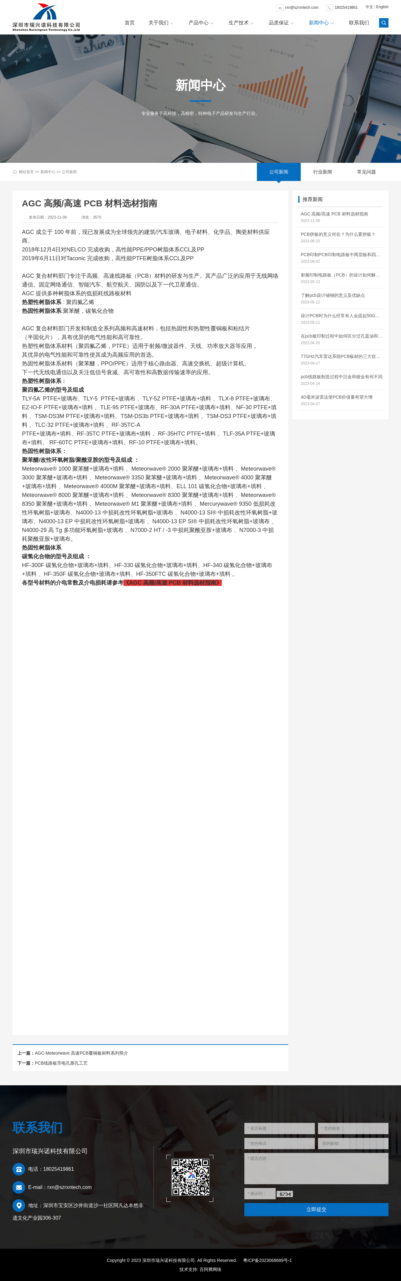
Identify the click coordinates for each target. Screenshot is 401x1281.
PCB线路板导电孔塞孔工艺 (61, 1063)
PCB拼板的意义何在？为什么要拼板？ (338, 234)
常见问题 (366, 171)
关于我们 (158, 22)
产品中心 (199, 22)
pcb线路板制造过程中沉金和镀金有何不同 (342, 376)
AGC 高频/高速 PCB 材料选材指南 (334, 213)
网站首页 (26, 172)
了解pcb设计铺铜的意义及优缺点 (333, 295)
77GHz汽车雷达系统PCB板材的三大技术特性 (342, 356)
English (382, 7)
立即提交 (316, 1209)
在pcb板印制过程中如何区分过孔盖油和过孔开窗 (342, 335)
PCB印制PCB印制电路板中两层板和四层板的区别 (342, 254)
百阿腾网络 (210, 1269)
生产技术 (239, 22)
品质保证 (279, 22)
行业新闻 (322, 171)
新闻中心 (319, 22)
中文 (369, 7)
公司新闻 (69, 172)
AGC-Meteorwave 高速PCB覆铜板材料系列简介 (81, 1053)
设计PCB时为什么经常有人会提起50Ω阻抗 (342, 315)
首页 (130, 22)
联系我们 (359, 22)
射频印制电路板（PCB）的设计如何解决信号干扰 (342, 274)
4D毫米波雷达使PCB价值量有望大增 (336, 397)
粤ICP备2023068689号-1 (267, 1260)
